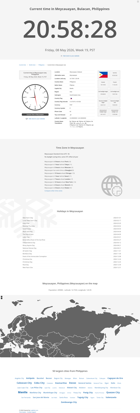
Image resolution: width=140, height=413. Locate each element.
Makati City (72, 387)
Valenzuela (111, 397)
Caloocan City (24, 382)
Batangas (68, 378)
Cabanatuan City (91, 378)
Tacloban (72, 397)
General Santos (84, 383)
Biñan (75, 378)
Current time (22, 65)
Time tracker (22, 412)
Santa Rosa (63, 397)
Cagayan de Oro (115, 378)
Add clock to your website (71, 56)
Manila (23, 392)
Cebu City (39, 382)
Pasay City (77, 393)
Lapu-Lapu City (22, 388)
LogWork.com (34, 410)
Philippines (41, 65)
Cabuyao (102, 378)
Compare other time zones (53, 191)
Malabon (82, 388)
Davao (72, 382)
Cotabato (50, 383)
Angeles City (19, 378)
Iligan (107, 383)
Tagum (92, 397)
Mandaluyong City (101, 388)
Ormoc (69, 393)
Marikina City (35, 392)
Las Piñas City (36, 387)
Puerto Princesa (99, 393)
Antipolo (30, 378)
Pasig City (88, 392)
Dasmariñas (61, 383)
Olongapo (62, 393)
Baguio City (58, 378)
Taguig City (82, 397)
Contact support (31, 412)
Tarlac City (100, 397)
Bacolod (40, 378)
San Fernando (26, 397)
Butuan (81, 378)
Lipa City (47, 388)
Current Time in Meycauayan (35, 114)
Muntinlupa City (50, 392)
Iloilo (113, 383)
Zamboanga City (69, 402)
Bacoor (49, 378)
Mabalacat (62, 388)
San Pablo (54, 397)
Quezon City (113, 392)
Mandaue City (115, 388)
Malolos (90, 388)
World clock (32, 65)
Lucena (54, 388)
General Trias (98, 383)
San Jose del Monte (41, 397)
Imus (119, 383)
